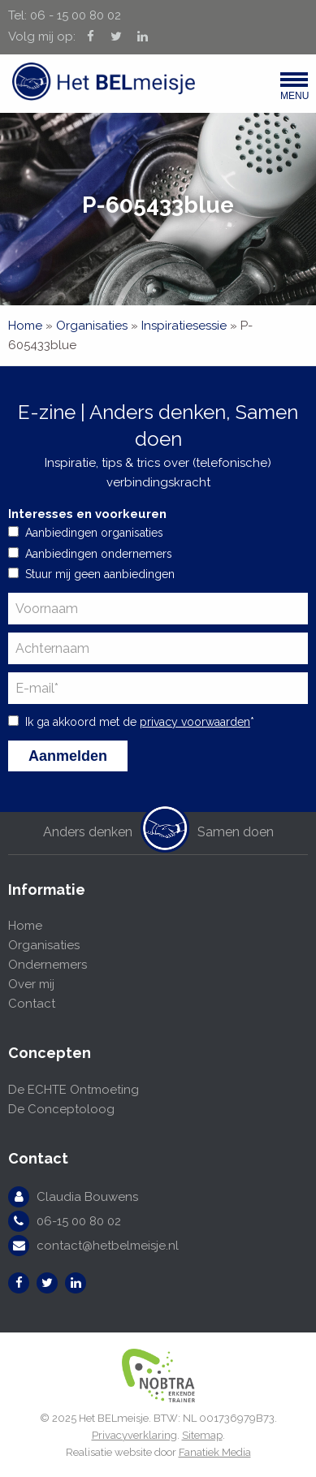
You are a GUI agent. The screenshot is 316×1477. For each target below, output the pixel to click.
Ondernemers (47, 964)
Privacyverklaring (134, 1435)
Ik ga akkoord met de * (139, 721)
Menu (294, 90)
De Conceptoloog (61, 1109)
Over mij (31, 984)
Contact (31, 1003)
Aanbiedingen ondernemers (98, 553)
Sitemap (202, 1435)
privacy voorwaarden (195, 721)
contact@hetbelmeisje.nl (108, 1245)
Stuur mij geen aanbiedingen (100, 574)
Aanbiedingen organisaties (94, 532)
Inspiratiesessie (184, 325)
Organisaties (92, 325)
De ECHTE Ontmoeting (73, 1089)
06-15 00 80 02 (79, 1221)
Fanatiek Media (215, 1452)
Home (25, 325)
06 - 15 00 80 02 (75, 15)
